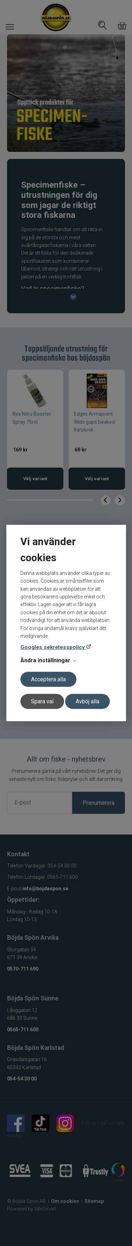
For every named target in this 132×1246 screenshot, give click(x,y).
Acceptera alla (48, 679)
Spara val (42, 701)
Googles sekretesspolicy (53, 647)
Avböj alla (87, 701)
